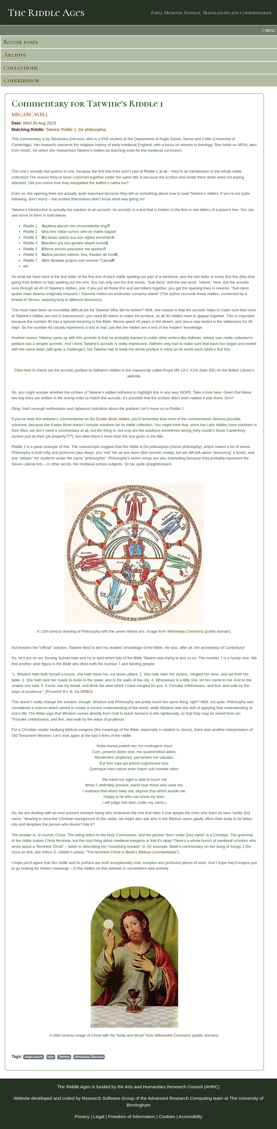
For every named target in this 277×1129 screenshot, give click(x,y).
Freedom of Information (131, 1116)
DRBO (86, 691)
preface (18, 343)
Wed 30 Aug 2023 (39, 123)
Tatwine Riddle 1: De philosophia (76, 129)
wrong (186, 430)
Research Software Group (108, 1098)
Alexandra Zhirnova (89, 1056)
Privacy (82, 1116)
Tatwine (64, 1056)
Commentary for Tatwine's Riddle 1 (87, 103)
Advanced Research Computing (180, 1098)
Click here (22, 370)
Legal (98, 1116)
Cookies (167, 1116)
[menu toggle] (138, 30)
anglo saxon (33, 1056)
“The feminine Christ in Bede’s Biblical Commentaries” (132, 852)
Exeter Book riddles (113, 419)
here (217, 392)
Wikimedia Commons (185, 631)
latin (50, 1056)
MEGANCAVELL (30, 115)
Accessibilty (190, 1116)
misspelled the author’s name (95, 183)
